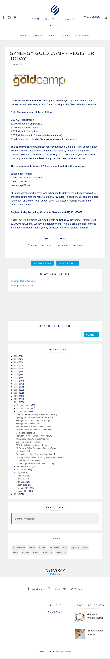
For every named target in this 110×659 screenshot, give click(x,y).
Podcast (25, 553)
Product (36, 553)
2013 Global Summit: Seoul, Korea (31, 446)
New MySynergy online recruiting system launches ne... (40, 458)
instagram (57, 589)
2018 (16, 381)
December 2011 (23, 406)
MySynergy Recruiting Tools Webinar (32, 439)
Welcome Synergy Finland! (28, 443)
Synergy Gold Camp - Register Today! (33, 421)
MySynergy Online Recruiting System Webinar (36, 449)
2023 (16, 366)
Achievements (82, 35)
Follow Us (55, 575)
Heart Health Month (58, 548)
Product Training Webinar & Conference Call (35, 430)
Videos (65, 35)
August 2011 (22, 470)
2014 (16, 393)
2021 (16, 372)
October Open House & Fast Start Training (35, 464)
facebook (36, 589)
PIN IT (77, 246)
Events (32, 548)
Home (23, 35)
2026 (16, 357)
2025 (16, 360)
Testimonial (61, 553)
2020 (16, 375)
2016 (16, 387)
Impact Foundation (79, 548)
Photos (52, 35)
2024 (16, 363)
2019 (16, 378)
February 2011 (23, 488)
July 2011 (21, 473)
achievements (19, 548)
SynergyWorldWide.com (22, 286)
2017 (16, 384)
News (15, 553)
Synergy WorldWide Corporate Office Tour (34, 418)
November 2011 (23, 409)
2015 (16, 390)
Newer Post (42, 264)
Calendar (37, 35)
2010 (16, 495)
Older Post (67, 264)
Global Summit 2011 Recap (28, 461)
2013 (16, 396)
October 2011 (22, 412)
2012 (16, 400)
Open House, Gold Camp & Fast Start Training (36, 415)
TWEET (47, 246)
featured (42, 548)
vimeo (76, 589)
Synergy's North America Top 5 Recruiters (34, 427)
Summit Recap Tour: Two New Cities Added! (35, 455)
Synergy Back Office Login (23, 281)
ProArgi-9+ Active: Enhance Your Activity (34, 436)
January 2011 (22, 492)
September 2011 (24, 467)
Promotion (47, 553)
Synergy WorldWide (24, 519)
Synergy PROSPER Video (27, 424)
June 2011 (21, 476)
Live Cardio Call (23, 452)
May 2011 (21, 479)
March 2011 (22, 485)
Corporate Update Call (26, 433)
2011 (16, 403)
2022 (16, 369)
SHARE (32, 246)
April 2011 (21, 482)
